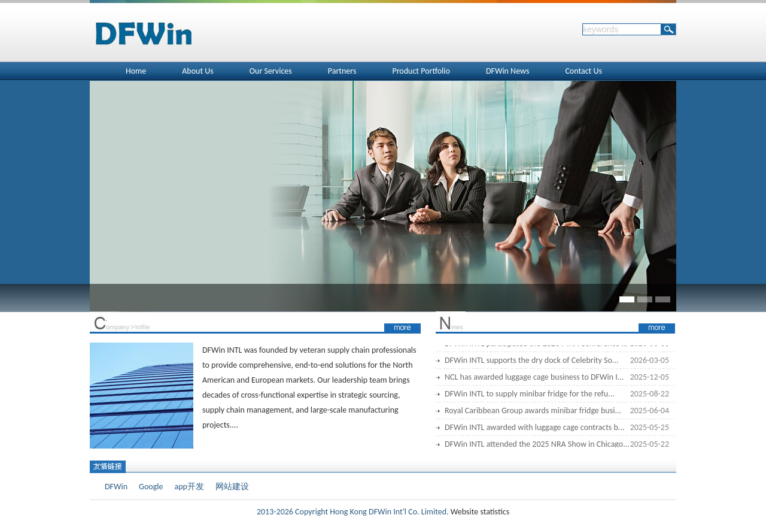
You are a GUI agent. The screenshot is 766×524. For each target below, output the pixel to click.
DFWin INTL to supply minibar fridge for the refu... (530, 395)
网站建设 (232, 486)
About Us (198, 71)
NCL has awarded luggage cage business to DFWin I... (534, 378)
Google (151, 486)
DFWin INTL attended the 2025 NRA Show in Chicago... (537, 445)
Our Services (271, 71)
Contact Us (583, 71)
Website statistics (479, 512)
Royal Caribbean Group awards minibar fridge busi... (533, 412)
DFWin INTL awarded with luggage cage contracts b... (534, 428)
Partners (342, 71)
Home (136, 71)
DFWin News (508, 71)
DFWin (116, 486)
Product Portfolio (420, 71)
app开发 (188, 486)
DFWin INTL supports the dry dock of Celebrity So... (531, 361)
